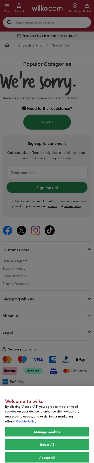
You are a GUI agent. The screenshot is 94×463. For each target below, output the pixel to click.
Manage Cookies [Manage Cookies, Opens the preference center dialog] (47, 435)
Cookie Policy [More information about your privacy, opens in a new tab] (26, 424)
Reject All (47, 448)
